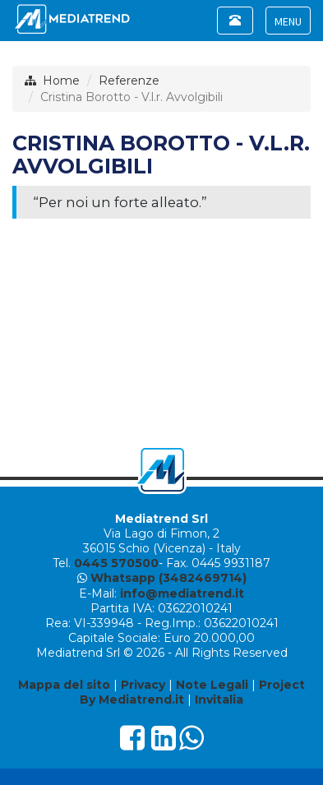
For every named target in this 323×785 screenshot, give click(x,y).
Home (61, 80)
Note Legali (212, 684)
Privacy (143, 684)
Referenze (129, 80)
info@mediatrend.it (182, 593)
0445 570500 (116, 563)
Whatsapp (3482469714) (168, 577)
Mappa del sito (64, 684)
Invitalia (219, 699)
